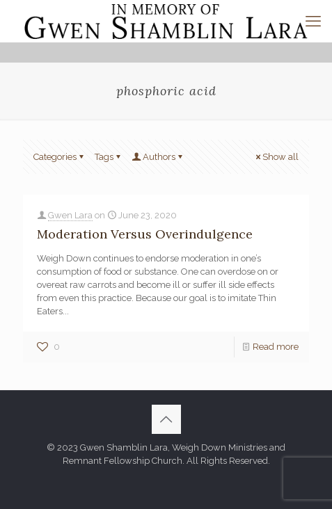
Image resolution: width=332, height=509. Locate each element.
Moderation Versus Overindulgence (145, 234)
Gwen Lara (70, 215)
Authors (158, 157)
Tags (108, 157)
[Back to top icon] (166, 419)
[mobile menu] (313, 21)
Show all (276, 157)
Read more (276, 346)
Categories (59, 157)
